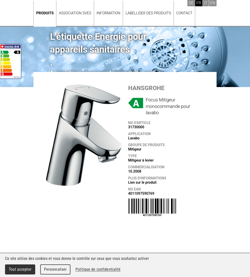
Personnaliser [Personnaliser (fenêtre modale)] (55, 269)
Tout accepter (20, 269)
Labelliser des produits (148, 13)
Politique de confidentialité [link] (98, 269)
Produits (45, 13)
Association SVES (75, 13)
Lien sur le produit (142, 182)
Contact (184, 13)
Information (108, 13)
